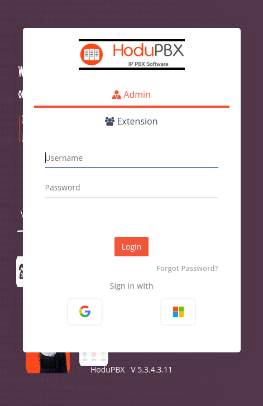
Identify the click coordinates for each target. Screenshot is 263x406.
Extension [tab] (131, 121)
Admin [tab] (131, 94)
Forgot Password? (187, 268)
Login (131, 246)
